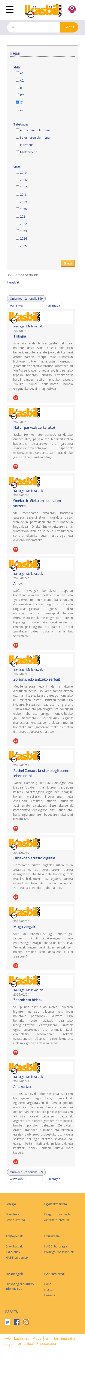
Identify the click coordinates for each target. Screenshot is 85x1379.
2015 (23, 172)
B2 (22, 95)
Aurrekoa (16, 305)
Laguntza (22, 1338)
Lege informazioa (19, 1343)
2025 (23, 246)
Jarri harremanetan (60, 1338)
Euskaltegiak (14, 1274)
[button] (26, 298)
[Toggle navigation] (10, 9)
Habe (47, 1284)
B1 (22, 88)
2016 (23, 180)
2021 (23, 216)
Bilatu (69, 27)
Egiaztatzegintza (55, 1204)
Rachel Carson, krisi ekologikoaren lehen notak (41, 773)
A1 (22, 73)
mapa (37, 1338)
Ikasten (49, 1290)
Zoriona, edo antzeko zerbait (36, 679)
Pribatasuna (46, 1343)
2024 (23, 238)
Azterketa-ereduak (57, 1220)
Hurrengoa (52, 305)
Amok (17, 583)
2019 (23, 202)
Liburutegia (52, 1236)
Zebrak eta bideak (27, 1000)
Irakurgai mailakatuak (59, 1252)
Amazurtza (22, 1086)
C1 (22, 102)
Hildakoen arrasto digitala (34, 858)
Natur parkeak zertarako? (34, 427)
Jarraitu (11, 1311)
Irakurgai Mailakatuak (28, 326)
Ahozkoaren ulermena (35, 130)
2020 (23, 209)
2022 (23, 224)
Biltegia (11, 1204)
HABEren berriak (17, 1257)
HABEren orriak (54, 1274)
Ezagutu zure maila (57, 1214)
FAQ (8, 1338)
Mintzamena (28, 152)
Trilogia (19, 336)
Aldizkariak (13, 1252)
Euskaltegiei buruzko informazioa (20, 1286)
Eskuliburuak (14, 1246)
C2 (22, 110)
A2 (22, 80)
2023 (23, 231)
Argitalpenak (14, 1236)
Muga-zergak (24, 926)
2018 (23, 194)
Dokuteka (12, 1214)
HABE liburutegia (55, 1246)
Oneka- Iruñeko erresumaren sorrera (37, 503)
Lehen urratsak (16, 1220)
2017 (23, 187)
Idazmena (27, 145)
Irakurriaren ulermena (35, 137)
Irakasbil (49, 1295)
